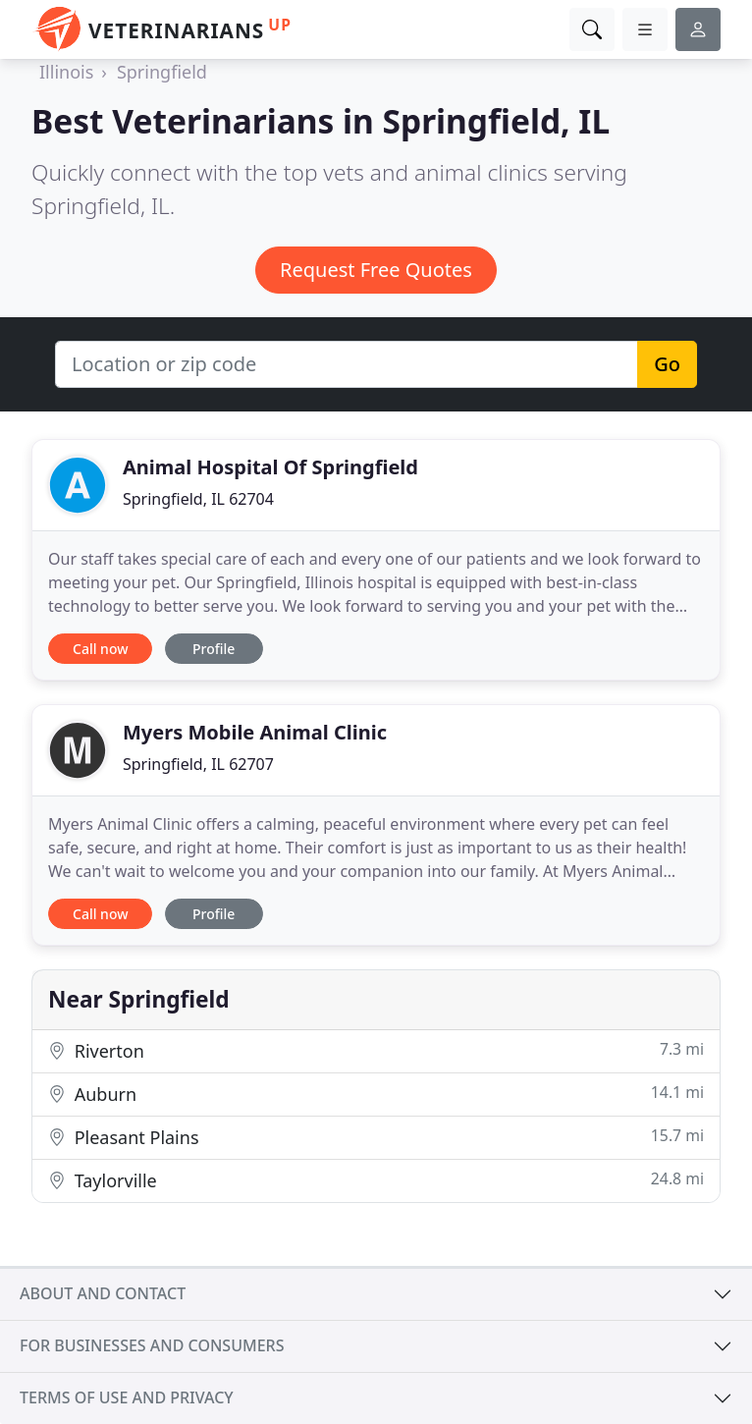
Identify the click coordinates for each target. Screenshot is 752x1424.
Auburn (376, 1093)
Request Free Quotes (376, 269)
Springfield (162, 71)
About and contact (103, 1293)
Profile (213, 648)
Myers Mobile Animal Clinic (255, 732)
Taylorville (376, 1180)
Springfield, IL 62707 (198, 764)
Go (667, 364)
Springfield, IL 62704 (198, 499)
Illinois (66, 71)
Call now (100, 648)
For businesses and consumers (152, 1345)
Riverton (376, 1050)
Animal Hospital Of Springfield (270, 467)
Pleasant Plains (376, 1136)
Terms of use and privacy (127, 1397)
